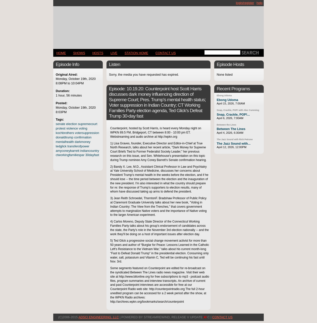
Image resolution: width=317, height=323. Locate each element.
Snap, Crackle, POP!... (233, 114)
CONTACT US (166, 53)
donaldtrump (64, 137)
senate (60, 124)
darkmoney (82, 142)
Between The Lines (231, 129)
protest (60, 128)
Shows (79, 53)
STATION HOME (136, 53)
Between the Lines (226, 125)
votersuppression (87, 133)
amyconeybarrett (67, 151)
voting (83, 128)
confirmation (83, 137)
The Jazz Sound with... (234, 143)
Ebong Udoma (224, 95)
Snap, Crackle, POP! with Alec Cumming (238, 110)
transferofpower (78, 146)
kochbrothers (65, 133)
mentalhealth (65, 142)
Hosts (97, 53)
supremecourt (87, 124)
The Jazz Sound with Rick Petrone (235, 139)
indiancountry (89, 151)
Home (61, 53)
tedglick (61, 146)
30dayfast (92, 155)
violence (72, 128)
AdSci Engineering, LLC (99, 317)
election (71, 124)
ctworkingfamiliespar (70, 155)
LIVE (113, 53)
